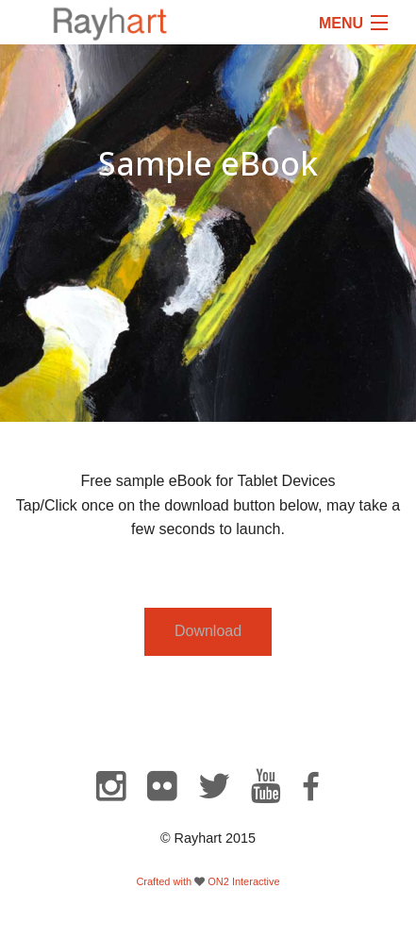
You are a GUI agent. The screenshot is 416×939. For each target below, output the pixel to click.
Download (208, 631)
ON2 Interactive (243, 881)
